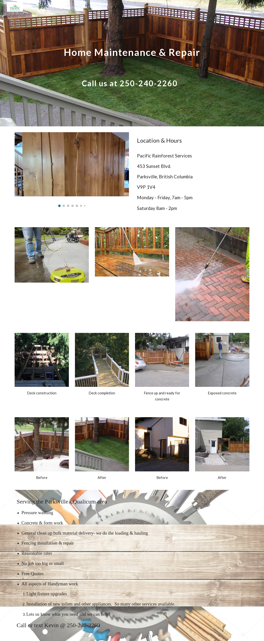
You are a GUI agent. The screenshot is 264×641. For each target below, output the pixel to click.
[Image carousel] (72, 169)
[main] (132, 63)
